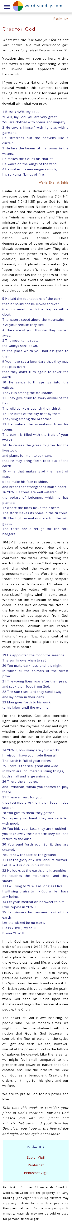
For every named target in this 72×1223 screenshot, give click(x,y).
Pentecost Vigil (36, 1173)
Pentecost (36, 1165)
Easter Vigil (36, 1157)
